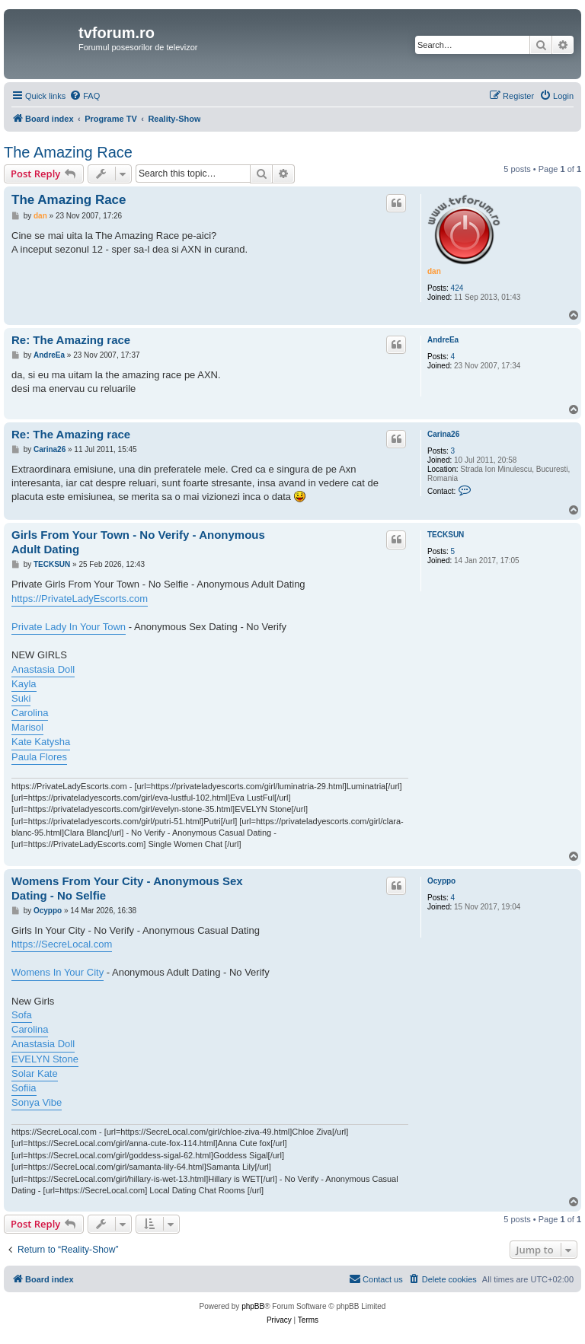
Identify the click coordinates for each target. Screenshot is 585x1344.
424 (457, 288)
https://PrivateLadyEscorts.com (79, 598)
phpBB (252, 1306)
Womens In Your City (57, 972)
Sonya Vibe (36, 1102)
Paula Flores (39, 757)
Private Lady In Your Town (68, 626)
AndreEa (443, 340)
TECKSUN (445, 534)
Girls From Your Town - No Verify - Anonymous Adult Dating (138, 542)
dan (434, 271)
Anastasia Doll (43, 669)
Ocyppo (441, 881)
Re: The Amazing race (70, 339)
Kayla (24, 684)
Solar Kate (34, 1073)
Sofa (21, 1015)
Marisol (27, 727)
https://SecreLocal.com (61, 944)
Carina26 (443, 434)
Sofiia (24, 1088)
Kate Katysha (40, 741)
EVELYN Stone (44, 1059)
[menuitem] (84, 96)
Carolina (29, 712)
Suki (20, 698)
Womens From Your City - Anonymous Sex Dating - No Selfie (127, 888)
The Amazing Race (68, 152)
